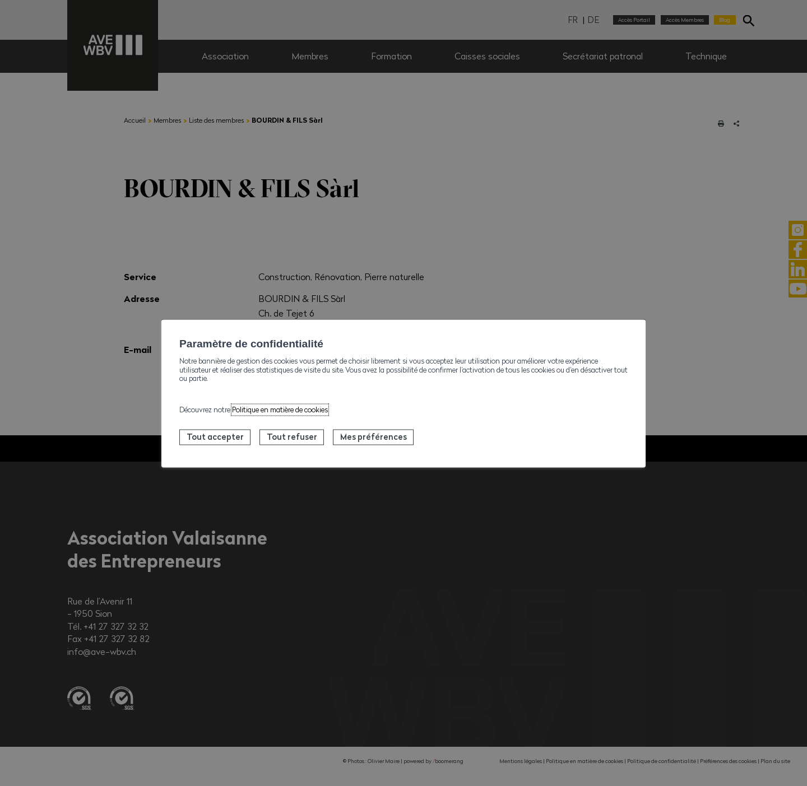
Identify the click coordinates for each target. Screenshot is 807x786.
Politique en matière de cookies (280, 410)
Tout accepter (215, 437)
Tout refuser (292, 437)
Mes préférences (373, 437)
